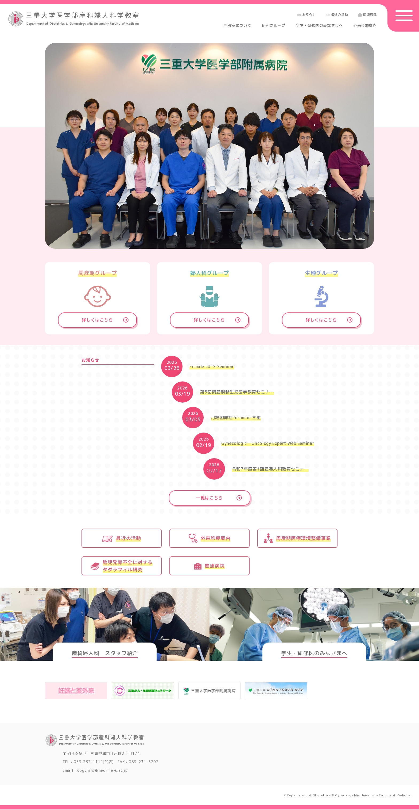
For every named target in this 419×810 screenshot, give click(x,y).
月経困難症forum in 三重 (236, 418)
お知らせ (306, 14)
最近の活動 (337, 14)
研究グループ (273, 25)
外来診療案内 (365, 25)
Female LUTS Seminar (211, 367)
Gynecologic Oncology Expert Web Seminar (268, 443)
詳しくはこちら (97, 320)
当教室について (237, 25)
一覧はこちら (209, 498)
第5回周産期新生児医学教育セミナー (237, 392)
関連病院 (367, 14)
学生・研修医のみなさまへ (319, 25)
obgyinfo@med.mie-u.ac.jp (102, 770)
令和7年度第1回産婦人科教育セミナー (270, 469)
